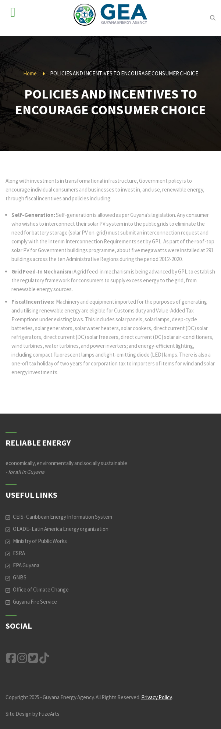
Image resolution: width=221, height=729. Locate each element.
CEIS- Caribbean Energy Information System (62, 516)
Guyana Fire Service (35, 601)
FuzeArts (49, 713)
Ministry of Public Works (40, 540)
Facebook (11, 658)
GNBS (19, 577)
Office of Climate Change (41, 589)
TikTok (44, 658)
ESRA (19, 553)
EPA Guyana (26, 565)
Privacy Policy (156, 697)
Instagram (22, 658)
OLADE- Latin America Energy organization (60, 528)
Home (30, 73)
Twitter (33, 658)
